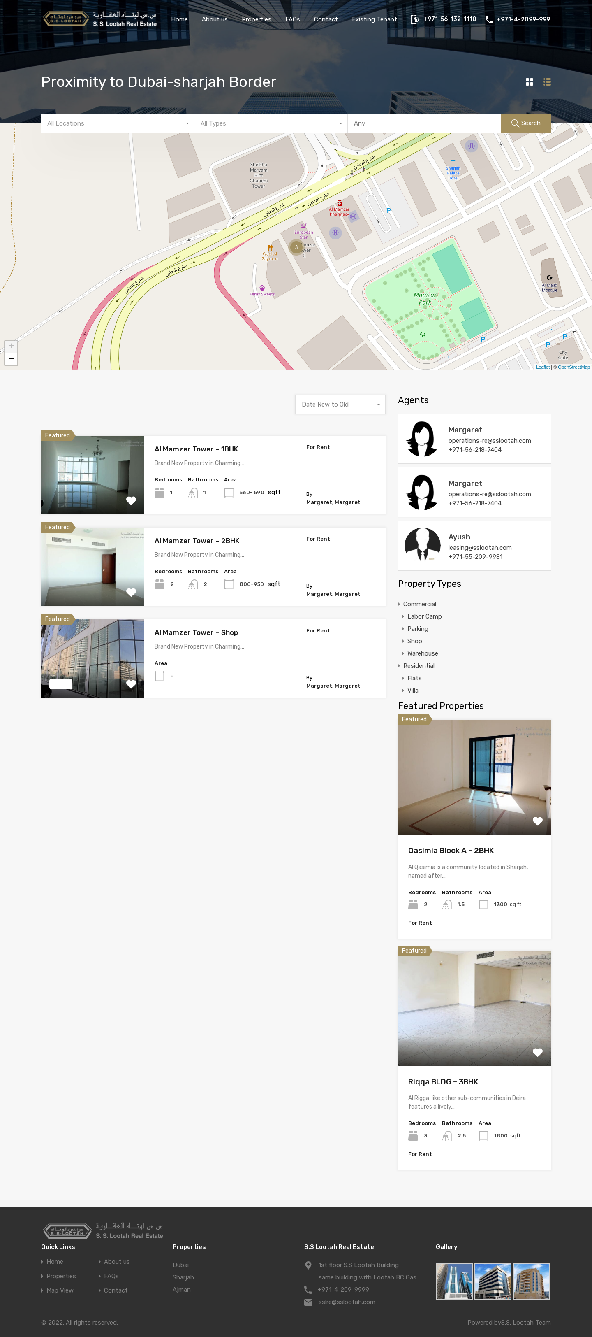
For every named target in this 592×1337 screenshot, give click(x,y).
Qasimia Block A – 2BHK (451, 850)
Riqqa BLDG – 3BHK (443, 1081)
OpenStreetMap (574, 367)
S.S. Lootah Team (526, 1322)
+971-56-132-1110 (449, 19)
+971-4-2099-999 (523, 19)
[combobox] (117, 123)
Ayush (459, 537)
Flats (414, 678)
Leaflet (543, 367)
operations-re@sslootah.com (490, 440)
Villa (413, 690)
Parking (417, 628)
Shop (414, 641)
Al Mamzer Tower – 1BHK (196, 449)
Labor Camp (424, 616)
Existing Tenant (374, 19)
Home (179, 19)
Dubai (181, 1265)
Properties (256, 19)
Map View (60, 1291)
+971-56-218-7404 (475, 449)
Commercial (419, 604)
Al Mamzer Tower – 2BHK (197, 541)
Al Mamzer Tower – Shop (196, 632)
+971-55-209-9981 (475, 556)
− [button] (11, 359)
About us (215, 19)
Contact (326, 19)
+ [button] (11, 347)
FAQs (292, 19)
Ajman (182, 1289)
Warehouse (422, 653)
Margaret (466, 430)
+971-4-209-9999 (343, 1289)
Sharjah (183, 1277)
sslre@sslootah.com (347, 1302)
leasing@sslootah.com (480, 547)
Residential (419, 666)
